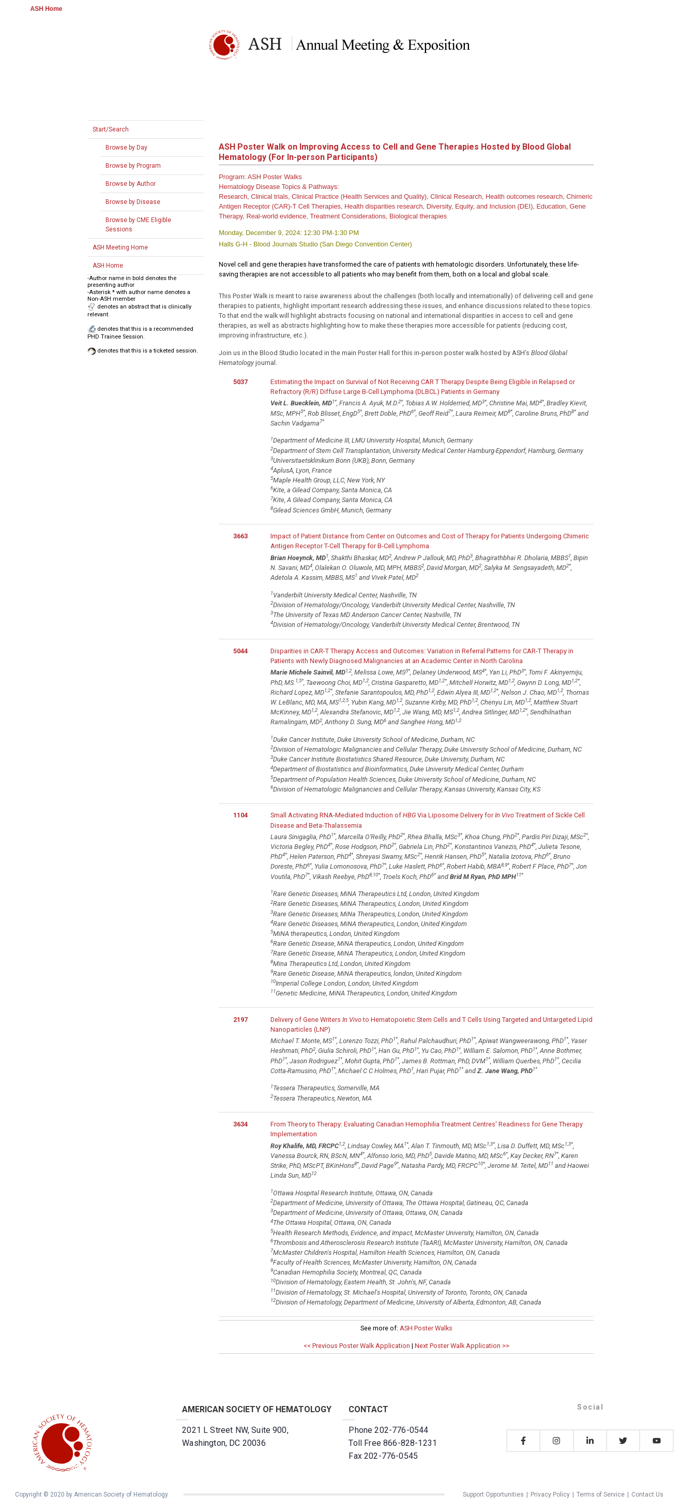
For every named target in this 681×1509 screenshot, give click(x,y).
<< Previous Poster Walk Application (357, 1346)
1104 (240, 815)
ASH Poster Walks (426, 1328)
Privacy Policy (550, 1494)
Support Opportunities (493, 1494)
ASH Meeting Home (120, 247)
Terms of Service (601, 1494)
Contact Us (647, 1494)
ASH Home (47, 8)
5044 (240, 651)
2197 (240, 1019)
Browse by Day (126, 147)
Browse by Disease (132, 202)
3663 (240, 536)
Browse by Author (130, 183)
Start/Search (111, 129)
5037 (240, 382)
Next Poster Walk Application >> (462, 1346)
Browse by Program (133, 165)
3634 (240, 1124)
